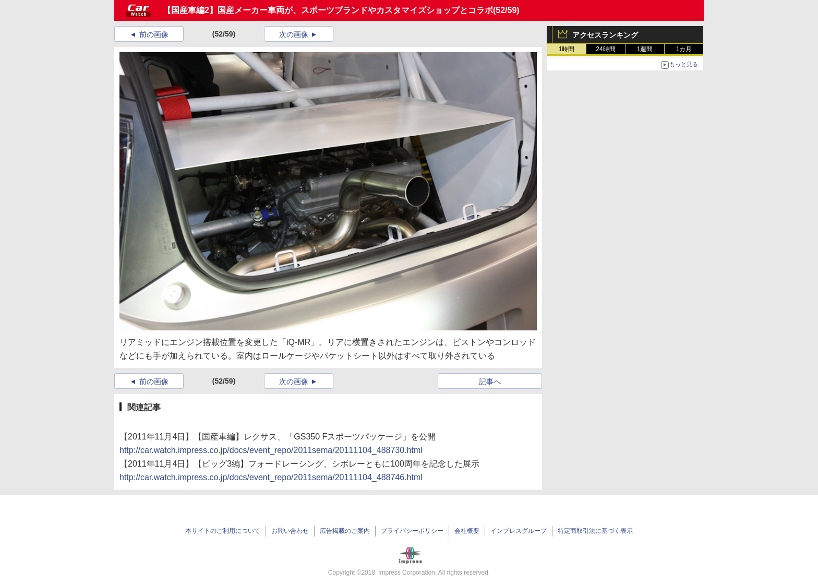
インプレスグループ (518, 530)
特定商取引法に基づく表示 (595, 530)
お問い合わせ (290, 530)
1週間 (645, 49)
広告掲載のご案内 (345, 530)
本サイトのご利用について (222, 530)
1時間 (567, 49)
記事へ (490, 381)
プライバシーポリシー (412, 530)
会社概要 (466, 530)
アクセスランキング (605, 35)
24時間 (605, 49)
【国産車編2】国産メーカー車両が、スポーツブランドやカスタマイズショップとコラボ (328, 10)
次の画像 (293, 34)
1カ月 (684, 49)
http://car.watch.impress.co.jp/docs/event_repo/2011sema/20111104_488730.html (271, 450)
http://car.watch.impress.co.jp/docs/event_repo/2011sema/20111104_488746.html (271, 477)
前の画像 (154, 34)
